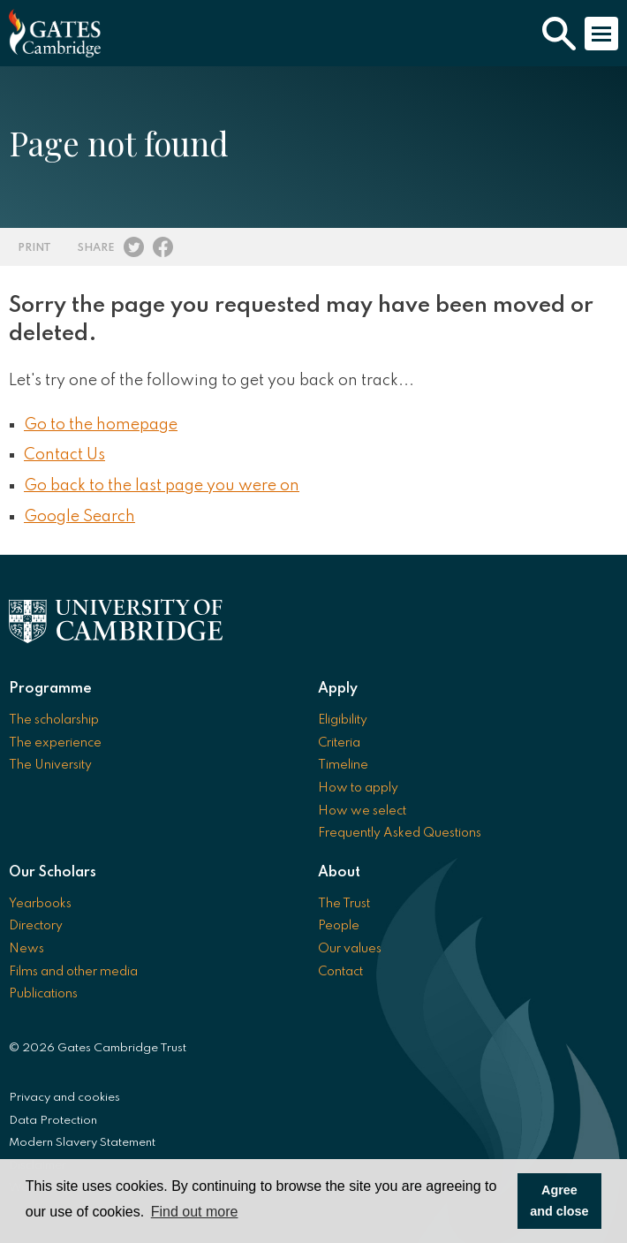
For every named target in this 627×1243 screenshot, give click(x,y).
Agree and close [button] (559, 1200)
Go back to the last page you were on (161, 486)
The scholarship (54, 720)
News (26, 949)
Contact (340, 972)
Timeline (343, 765)
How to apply (358, 788)
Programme (50, 689)
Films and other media (73, 972)
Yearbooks (40, 904)
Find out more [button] (194, 1211)
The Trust (344, 904)
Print (34, 248)
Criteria (339, 743)
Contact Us (64, 455)
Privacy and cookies (64, 1097)
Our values (349, 949)
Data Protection (53, 1120)
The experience (55, 743)
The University (50, 765)
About (339, 873)
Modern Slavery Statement (82, 1142)
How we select (362, 811)
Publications (43, 994)
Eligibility (342, 720)
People (338, 926)
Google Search (79, 517)
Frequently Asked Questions (399, 833)
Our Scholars (52, 873)
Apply (338, 689)
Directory (36, 926)
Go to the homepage (101, 425)
